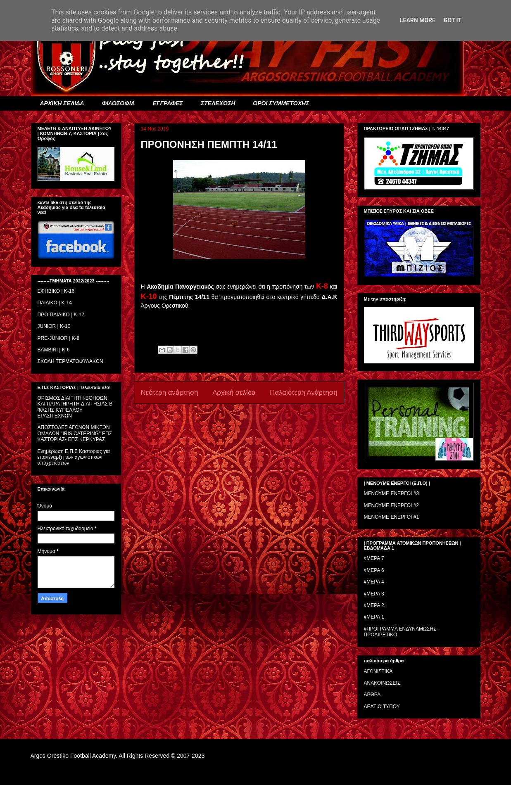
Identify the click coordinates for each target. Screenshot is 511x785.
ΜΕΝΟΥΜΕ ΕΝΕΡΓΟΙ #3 (391, 493)
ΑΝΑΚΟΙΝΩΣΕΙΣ (382, 683)
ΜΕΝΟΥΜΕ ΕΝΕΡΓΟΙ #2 (391, 505)
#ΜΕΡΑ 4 (374, 582)
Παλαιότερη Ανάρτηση (303, 392)
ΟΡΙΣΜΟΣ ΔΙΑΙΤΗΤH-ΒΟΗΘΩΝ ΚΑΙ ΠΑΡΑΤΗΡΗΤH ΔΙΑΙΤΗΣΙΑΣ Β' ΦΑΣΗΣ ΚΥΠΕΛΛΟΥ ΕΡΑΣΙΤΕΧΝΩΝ (76, 407)
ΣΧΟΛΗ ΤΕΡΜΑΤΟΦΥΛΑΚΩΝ (70, 361)
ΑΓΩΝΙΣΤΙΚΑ (378, 671)
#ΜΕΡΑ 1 (374, 617)
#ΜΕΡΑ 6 (374, 570)
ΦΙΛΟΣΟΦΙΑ (118, 103)
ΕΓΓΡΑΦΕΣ (168, 103)
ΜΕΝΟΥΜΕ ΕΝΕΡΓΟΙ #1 (391, 517)
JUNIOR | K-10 (54, 326)
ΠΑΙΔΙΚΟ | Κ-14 (55, 303)
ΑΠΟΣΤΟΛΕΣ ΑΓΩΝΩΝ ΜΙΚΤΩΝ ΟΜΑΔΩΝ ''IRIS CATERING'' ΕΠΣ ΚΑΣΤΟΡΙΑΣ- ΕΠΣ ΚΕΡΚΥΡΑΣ (75, 433)
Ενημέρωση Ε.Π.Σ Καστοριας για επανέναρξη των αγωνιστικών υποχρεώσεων (74, 457)
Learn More (417, 20)
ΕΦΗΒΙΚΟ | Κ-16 (56, 291)
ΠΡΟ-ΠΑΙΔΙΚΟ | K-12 (61, 315)
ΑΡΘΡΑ (372, 694)
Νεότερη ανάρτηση (169, 392)
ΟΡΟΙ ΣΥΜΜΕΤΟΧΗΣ (281, 103)
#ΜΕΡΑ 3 (374, 594)
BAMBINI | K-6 (54, 350)
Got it (452, 20)
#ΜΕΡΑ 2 (374, 605)
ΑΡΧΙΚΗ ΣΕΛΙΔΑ (62, 103)
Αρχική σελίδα (234, 392)
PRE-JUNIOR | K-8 (59, 338)
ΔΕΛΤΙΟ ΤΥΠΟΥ (382, 706)
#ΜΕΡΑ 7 (374, 558)
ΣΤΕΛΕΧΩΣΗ (218, 103)
